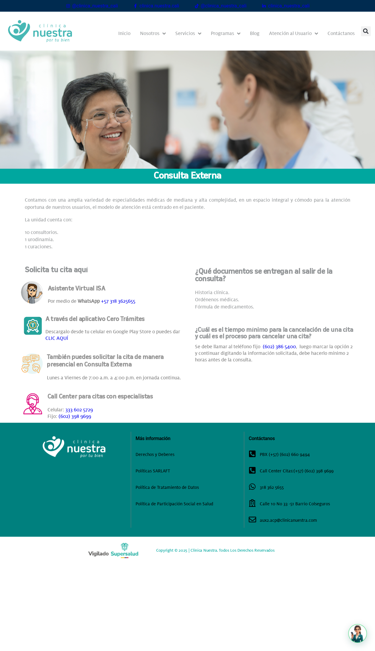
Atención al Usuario (293, 33)
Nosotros (153, 33)
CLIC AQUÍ (56, 338)
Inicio (124, 33)
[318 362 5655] (252, 486)
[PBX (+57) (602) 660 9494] (252, 453)
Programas (225, 33)
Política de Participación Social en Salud (174, 503)
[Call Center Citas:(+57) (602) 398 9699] (252, 470)
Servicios (188, 33)
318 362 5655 (272, 487)
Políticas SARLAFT (153, 471)
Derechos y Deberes (155, 454)
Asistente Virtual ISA (76, 289)
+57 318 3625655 (118, 301)
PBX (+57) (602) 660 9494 (285, 454)
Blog (254, 33)
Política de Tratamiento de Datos (167, 487)
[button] (366, 31)
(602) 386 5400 (279, 346)
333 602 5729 (79, 410)
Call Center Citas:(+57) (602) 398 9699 (296, 471)
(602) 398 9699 (75, 416)
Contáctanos (341, 33)
